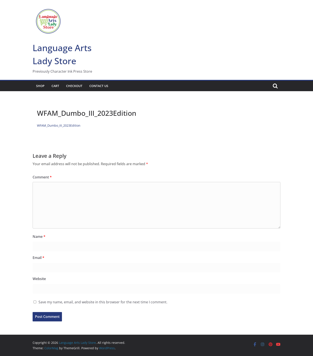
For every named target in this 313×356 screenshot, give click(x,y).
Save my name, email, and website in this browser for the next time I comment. (102, 302)
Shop (40, 86)
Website (39, 278)
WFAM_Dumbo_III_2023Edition (58, 125)
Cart (55, 86)
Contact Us (98, 86)
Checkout (74, 86)
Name (39, 236)
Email (38, 257)
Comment (42, 177)
